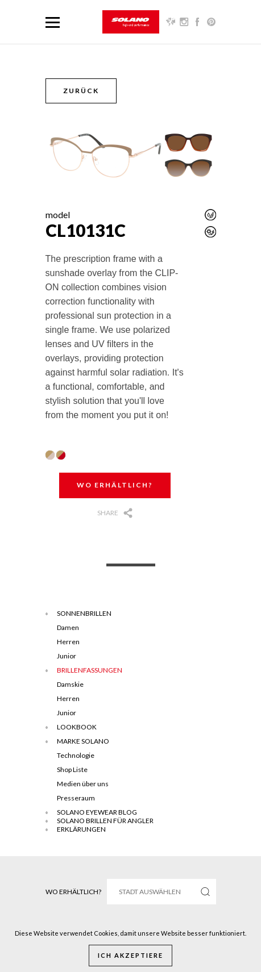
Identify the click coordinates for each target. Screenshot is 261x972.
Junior (66, 656)
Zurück (81, 90)
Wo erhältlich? (115, 485)
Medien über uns (83, 783)
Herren (68, 641)
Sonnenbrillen (84, 613)
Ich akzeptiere (130, 955)
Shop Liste (72, 769)
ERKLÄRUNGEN (81, 829)
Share (107, 512)
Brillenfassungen (89, 670)
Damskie (70, 684)
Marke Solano (83, 741)
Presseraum (76, 798)
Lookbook (77, 727)
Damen (68, 627)
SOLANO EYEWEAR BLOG (97, 812)
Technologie (75, 755)
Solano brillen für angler (105, 820)
